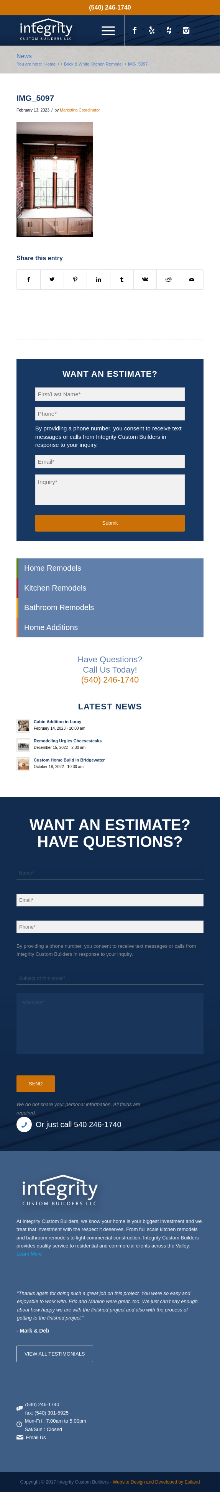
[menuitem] (110, 7)
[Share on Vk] (145, 279)
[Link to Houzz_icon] (169, 30)
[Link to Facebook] (134, 30)
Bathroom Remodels (59, 607)
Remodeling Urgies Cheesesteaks (68, 741)
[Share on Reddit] (168, 279)
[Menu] (104, 30)
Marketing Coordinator (80, 110)
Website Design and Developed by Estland (156, 1482)
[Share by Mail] (191, 279)
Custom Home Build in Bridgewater (69, 760)
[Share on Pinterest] (75, 279)
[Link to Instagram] (186, 30)
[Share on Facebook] (28, 279)
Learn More (29, 1254)
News (24, 56)
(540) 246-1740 (110, 7)
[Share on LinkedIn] (98, 279)
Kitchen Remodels (55, 588)
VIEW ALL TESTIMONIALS (55, 1354)
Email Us (36, 1437)
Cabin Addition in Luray (57, 721)
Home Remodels (52, 568)
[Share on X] (52, 279)
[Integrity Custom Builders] (91, 30)
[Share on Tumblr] (121, 279)
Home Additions (51, 627)
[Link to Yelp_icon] (151, 30)
